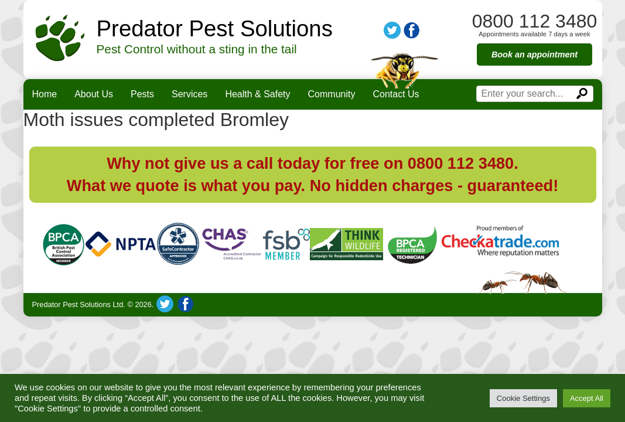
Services (189, 94)
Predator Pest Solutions (215, 29)
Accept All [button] (586, 398)
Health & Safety (257, 94)
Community (332, 94)
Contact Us (396, 94)
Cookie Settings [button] (523, 398)
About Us (93, 94)
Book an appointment (534, 54)
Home (44, 94)
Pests (142, 94)
